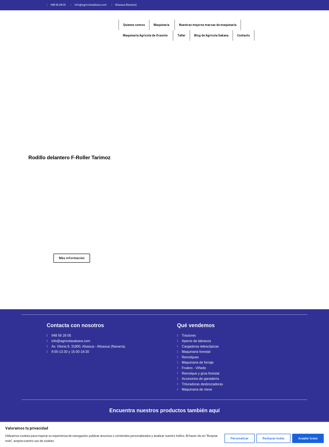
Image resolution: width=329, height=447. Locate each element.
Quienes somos (134, 25)
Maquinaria (161, 25)
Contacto (243, 35)
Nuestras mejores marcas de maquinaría (207, 25)
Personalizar (240, 438)
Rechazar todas (273, 438)
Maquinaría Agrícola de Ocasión (145, 35)
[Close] (326, 424)
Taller (181, 35)
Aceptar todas (308, 438)
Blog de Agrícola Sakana (211, 35)
